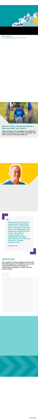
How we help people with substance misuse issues (14, 37)
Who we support (6, 36)
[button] (33, 418)
